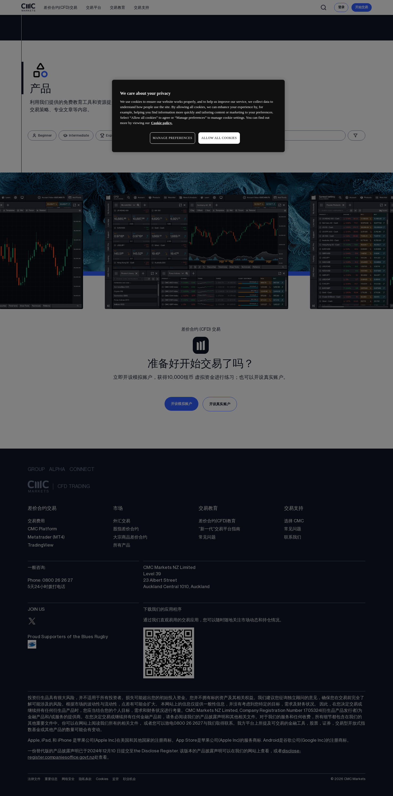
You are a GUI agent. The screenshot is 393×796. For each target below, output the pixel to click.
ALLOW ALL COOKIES (219, 138)
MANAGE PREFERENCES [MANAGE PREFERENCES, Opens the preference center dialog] (172, 138)
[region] (198, 116)
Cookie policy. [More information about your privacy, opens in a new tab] (161, 123)
